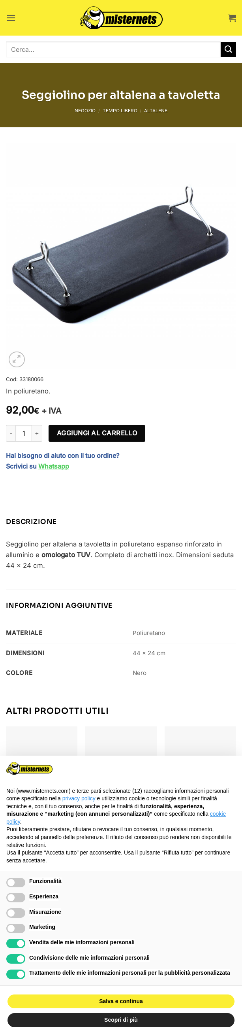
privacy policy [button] (79, 798)
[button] (11, 18)
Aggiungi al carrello (97, 433)
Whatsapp (53, 466)
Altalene (155, 110)
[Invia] (228, 49)
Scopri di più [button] (121, 1020)
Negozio (85, 110)
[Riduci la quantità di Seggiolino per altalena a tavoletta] (10, 433)
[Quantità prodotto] (23, 433)
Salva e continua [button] (121, 1001)
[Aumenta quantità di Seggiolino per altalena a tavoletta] (37, 433)
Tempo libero (120, 110)
